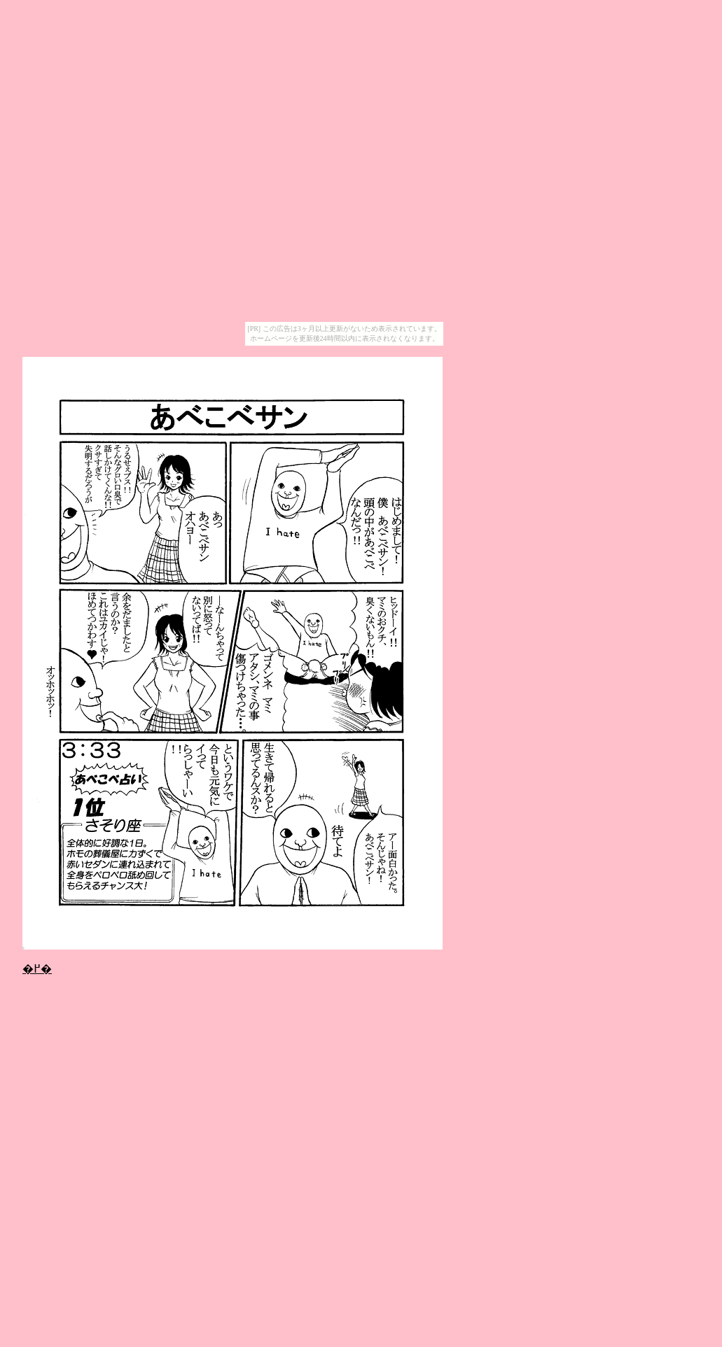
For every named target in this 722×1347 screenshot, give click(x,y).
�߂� (37, 969)
